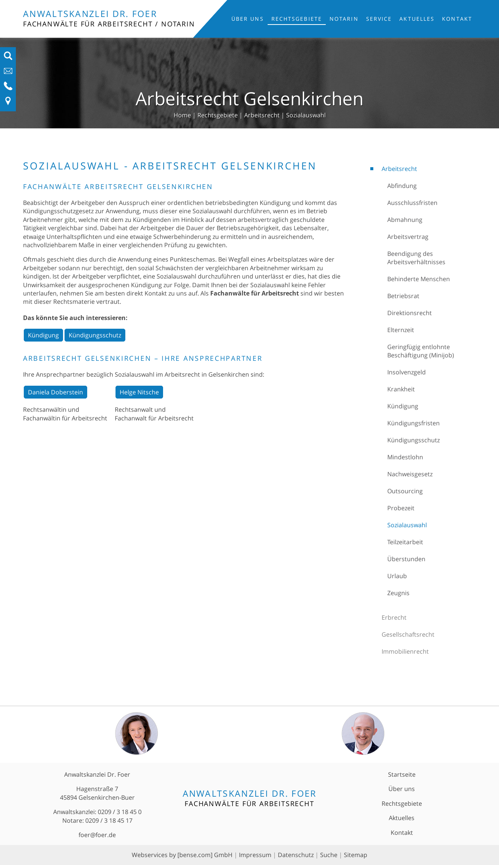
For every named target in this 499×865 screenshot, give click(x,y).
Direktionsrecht (409, 313)
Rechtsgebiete (296, 18)
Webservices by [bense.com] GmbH (182, 855)
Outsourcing (405, 491)
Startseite (402, 774)
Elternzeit (400, 330)
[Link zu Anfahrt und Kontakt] (8, 103)
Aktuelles (416, 18)
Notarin (344, 18)
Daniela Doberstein (55, 392)
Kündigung (402, 406)
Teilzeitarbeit (405, 542)
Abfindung (402, 186)
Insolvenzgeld (406, 372)
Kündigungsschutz (413, 440)
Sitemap (355, 855)
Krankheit (401, 389)
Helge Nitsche (139, 392)
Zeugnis (398, 593)
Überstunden (406, 559)
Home (182, 115)
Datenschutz (296, 855)
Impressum (255, 855)
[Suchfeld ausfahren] (8, 58)
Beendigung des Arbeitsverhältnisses (416, 257)
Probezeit (400, 508)
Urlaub (397, 576)
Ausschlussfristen (412, 203)
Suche (328, 855)
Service (379, 18)
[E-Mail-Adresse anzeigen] (8, 73)
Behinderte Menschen (418, 279)
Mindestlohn (405, 457)
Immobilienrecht (405, 651)
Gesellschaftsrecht (408, 634)
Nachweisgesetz (410, 474)
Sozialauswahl (306, 115)
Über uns (247, 18)
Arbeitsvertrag (407, 236)
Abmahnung (404, 219)
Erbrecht (394, 617)
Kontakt (457, 18)
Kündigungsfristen (413, 423)
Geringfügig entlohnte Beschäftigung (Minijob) (420, 351)
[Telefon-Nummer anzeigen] (8, 88)
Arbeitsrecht (262, 115)
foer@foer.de (97, 835)
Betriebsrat (403, 296)
